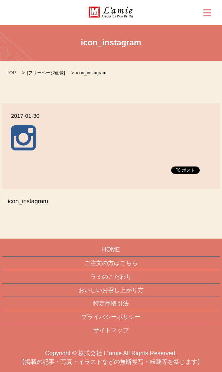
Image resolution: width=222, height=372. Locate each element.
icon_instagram (28, 201)
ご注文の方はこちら (111, 263)
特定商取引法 (111, 303)
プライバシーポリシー (111, 317)
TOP (11, 72)
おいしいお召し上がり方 (111, 290)
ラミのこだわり (111, 277)
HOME (111, 249)
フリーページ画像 (46, 72)
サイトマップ (111, 330)
